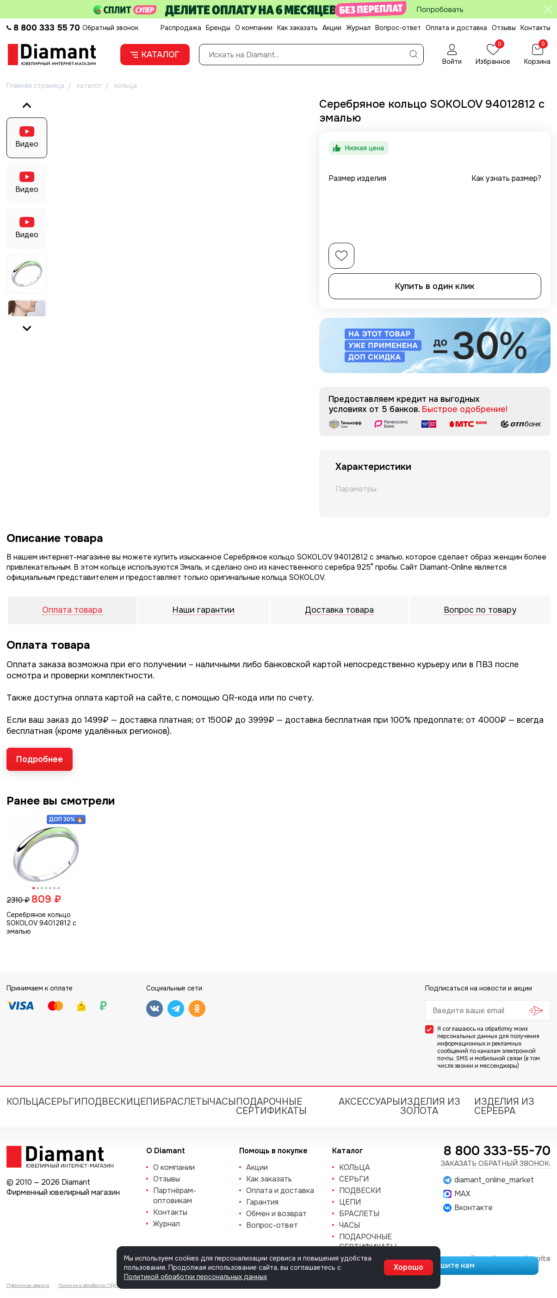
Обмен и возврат (276, 1213)
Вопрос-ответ (398, 28)
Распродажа (181, 28)
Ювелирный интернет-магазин (65, 1165)
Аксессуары (369, 1101)
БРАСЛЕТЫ (185, 1101)
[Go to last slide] (26, 106)
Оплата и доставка (456, 28)
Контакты (535, 28)
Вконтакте (468, 1207)
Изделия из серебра (504, 1106)
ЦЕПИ (146, 1101)
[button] (26, 273)
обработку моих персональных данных (482, 1032)
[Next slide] (26, 328)
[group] (176, 217)
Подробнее (39, 759)
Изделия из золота (430, 1106)
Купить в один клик (435, 286)
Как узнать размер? (506, 178)
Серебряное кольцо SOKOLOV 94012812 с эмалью (41, 922)
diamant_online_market (488, 1180)
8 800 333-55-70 (497, 1151)
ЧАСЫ (223, 1101)
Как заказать (297, 28)
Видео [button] (26, 144)
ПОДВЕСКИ (107, 1101)
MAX (456, 1194)
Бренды (218, 28)
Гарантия (262, 1202)
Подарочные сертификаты (271, 1106)
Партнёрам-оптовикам (174, 1196)
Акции (331, 28)
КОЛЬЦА (25, 1101)
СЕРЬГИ (62, 1101)
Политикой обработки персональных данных (195, 1277)
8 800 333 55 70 (46, 27)
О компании (253, 28)
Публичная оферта (27, 1285)
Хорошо (408, 1267)
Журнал (358, 28)
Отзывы (504, 28)
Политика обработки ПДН (88, 1285)
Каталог (154, 54)
